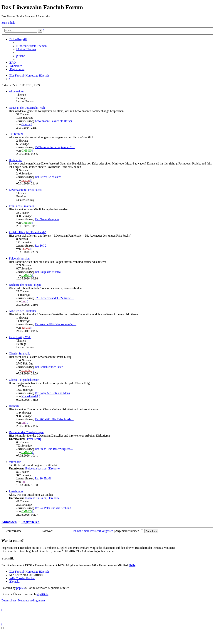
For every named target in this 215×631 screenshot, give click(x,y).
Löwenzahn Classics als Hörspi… (55, 121)
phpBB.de (42, 594)
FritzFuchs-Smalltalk (21, 206)
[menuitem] (31, 46)
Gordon (26, 124)
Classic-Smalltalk (19, 353)
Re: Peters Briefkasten (48, 176)
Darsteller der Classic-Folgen (26, 432)
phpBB (20, 587)
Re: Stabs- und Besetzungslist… (54, 448)
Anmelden (9, 522)
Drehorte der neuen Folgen (25, 284)
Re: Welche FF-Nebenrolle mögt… (55, 324)
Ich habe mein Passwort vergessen (93, 530)
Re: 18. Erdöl (43, 478)
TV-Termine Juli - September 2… (55, 147)
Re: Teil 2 (40, 245)
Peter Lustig (33, 438)
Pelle (132, 565)
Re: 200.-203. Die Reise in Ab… (54, 419)
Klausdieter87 (29, 396)
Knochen (26, 370)
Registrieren (30, 522)
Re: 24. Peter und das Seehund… (54, 508)
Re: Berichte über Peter (49, 366)
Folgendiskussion (19, 258)
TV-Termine (16, 133)
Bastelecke (15, 160)
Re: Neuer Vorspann (47, 219)
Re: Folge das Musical (48, 271)
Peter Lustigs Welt (20, 337)
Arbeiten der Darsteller (22, 311)
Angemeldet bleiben (129, 530)
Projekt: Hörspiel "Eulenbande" (27, 232)
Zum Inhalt (8, 22)
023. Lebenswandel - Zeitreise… (54, 298)
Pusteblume (16, 491)
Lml (23, 301)
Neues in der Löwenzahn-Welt (27, 107)
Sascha (25, 180)
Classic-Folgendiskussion (24, 379)
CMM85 (26, 150)
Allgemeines (16, 91)
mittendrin (15, 461)
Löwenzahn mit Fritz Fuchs (25, 189)
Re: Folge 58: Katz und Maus (52, 393)
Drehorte (14, 406)
